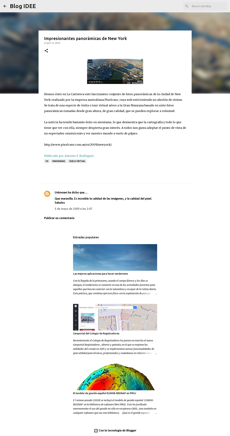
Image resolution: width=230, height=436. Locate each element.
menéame (104, 122)
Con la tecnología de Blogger (115, 430)
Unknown (61, 192)
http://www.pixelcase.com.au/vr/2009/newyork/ (78, 144)
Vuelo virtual (77, 161)
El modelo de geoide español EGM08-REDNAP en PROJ (104, 393)
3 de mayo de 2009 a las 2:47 (73, 209)
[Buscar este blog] (208, 6)
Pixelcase (111, 99)
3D (47, 161)
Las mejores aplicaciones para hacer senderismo (100, 273)
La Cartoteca (76, 94)
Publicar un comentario (59, 218)
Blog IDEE (23, 6)
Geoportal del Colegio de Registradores (96, 333)
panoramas (58, 161)
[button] (46, 51)
